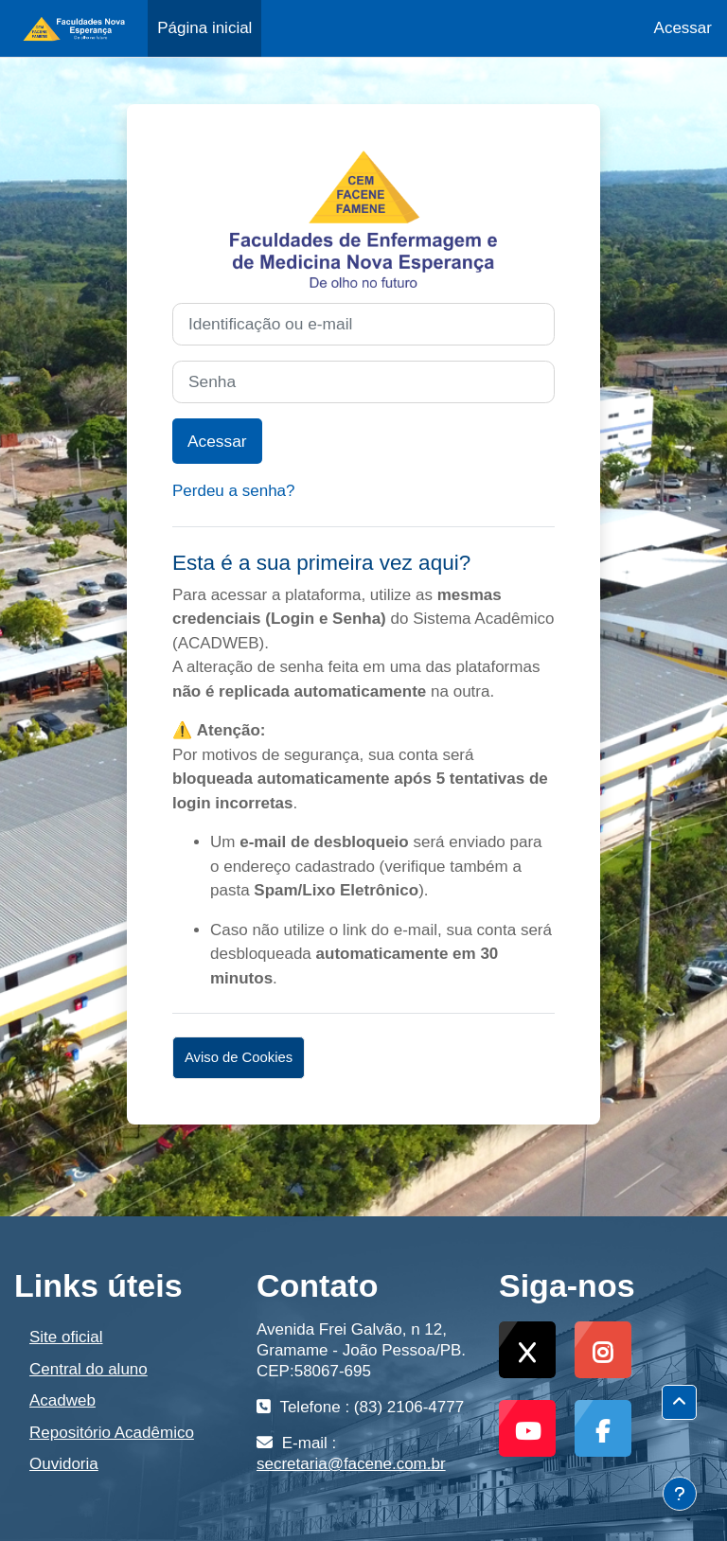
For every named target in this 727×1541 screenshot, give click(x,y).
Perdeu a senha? (233, 491)
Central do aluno (88, 1369)
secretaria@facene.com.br (351, 1464)
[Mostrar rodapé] (680, 1494)
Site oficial (65, 1337)
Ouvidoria (63, 1464)
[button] (679, 1402)
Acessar (683, 28)
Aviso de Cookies (239, 1057)
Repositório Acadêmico (111, 1433)
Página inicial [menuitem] (204, 28)
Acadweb (62, 1400)
